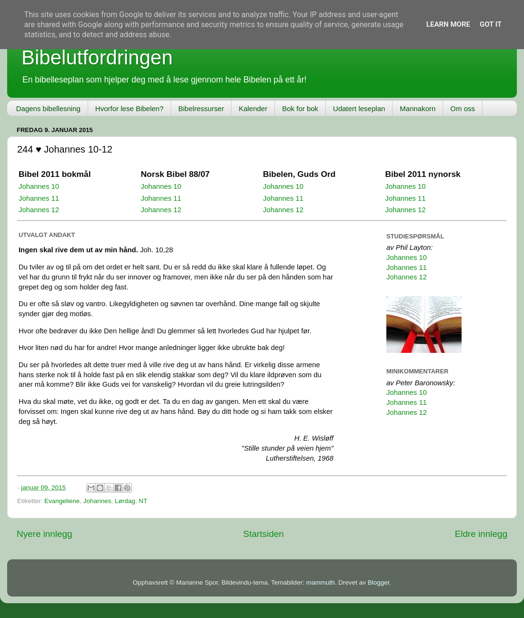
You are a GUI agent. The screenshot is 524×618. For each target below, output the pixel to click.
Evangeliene (62, 501)
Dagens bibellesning (48, 108)
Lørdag (125, 501)
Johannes (97, 501)
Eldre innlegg (481, 534)
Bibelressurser (201, 108)
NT (143, 501)
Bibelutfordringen (97, 57)
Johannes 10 (39, 186)
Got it (491, 24)
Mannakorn (417, 108)
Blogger (379, 582)
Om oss (462, 108)
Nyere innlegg (44, 534)
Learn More (448, 24)
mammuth (320, 582)
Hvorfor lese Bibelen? (129, 108)
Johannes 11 (39, 198)
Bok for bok (300, 108)
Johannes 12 (39, 210)
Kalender (253, 108)
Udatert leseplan (359, 108)
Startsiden (263, 534)
